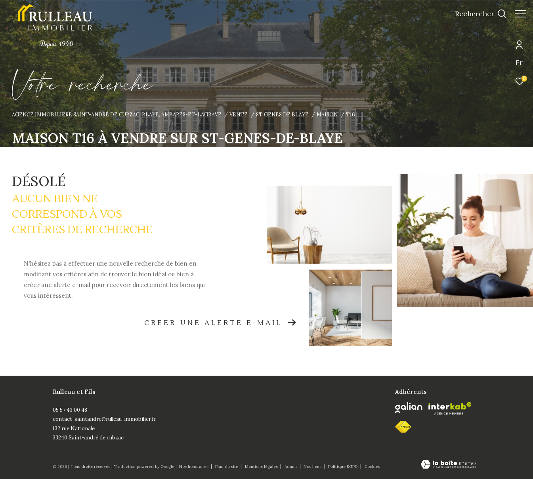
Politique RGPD (342, 466)
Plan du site (227, 466)
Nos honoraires (194, 466)
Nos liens (313, 466)
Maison (327, 114)
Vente (238, 114)
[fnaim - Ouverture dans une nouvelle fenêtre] (403, 427)
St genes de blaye (282, 114)
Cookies (372, 466)
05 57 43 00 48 (70, 410)
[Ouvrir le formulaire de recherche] (476, 14)
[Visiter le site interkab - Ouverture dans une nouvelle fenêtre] (450, 408)
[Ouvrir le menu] (520, 14)
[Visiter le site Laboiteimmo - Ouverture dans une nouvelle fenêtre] (448, 465)
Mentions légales (262, 466)
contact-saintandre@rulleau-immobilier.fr (104, 419)
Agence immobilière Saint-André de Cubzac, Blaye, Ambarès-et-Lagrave (117, 114)
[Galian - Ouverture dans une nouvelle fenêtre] (408, 407)
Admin (291, 466)
